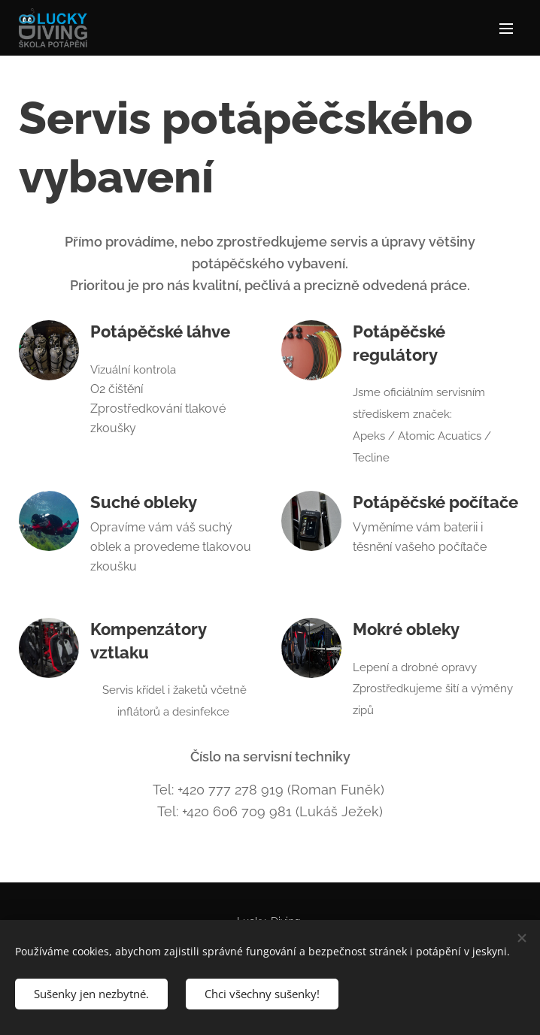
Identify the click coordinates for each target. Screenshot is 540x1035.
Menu (506, 28)
